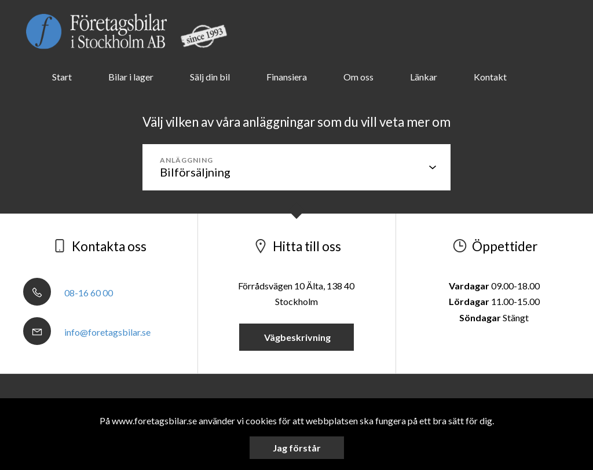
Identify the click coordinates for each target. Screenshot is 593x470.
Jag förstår (297, 447)
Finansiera (286, 76)
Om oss (358, 76)
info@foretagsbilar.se (87, 331)
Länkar (423, 76)
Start (62, 76)
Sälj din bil (210, 76)
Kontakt (490, 76)
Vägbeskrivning (296, 337)
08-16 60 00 (68, 292)
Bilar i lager (130, 76)
